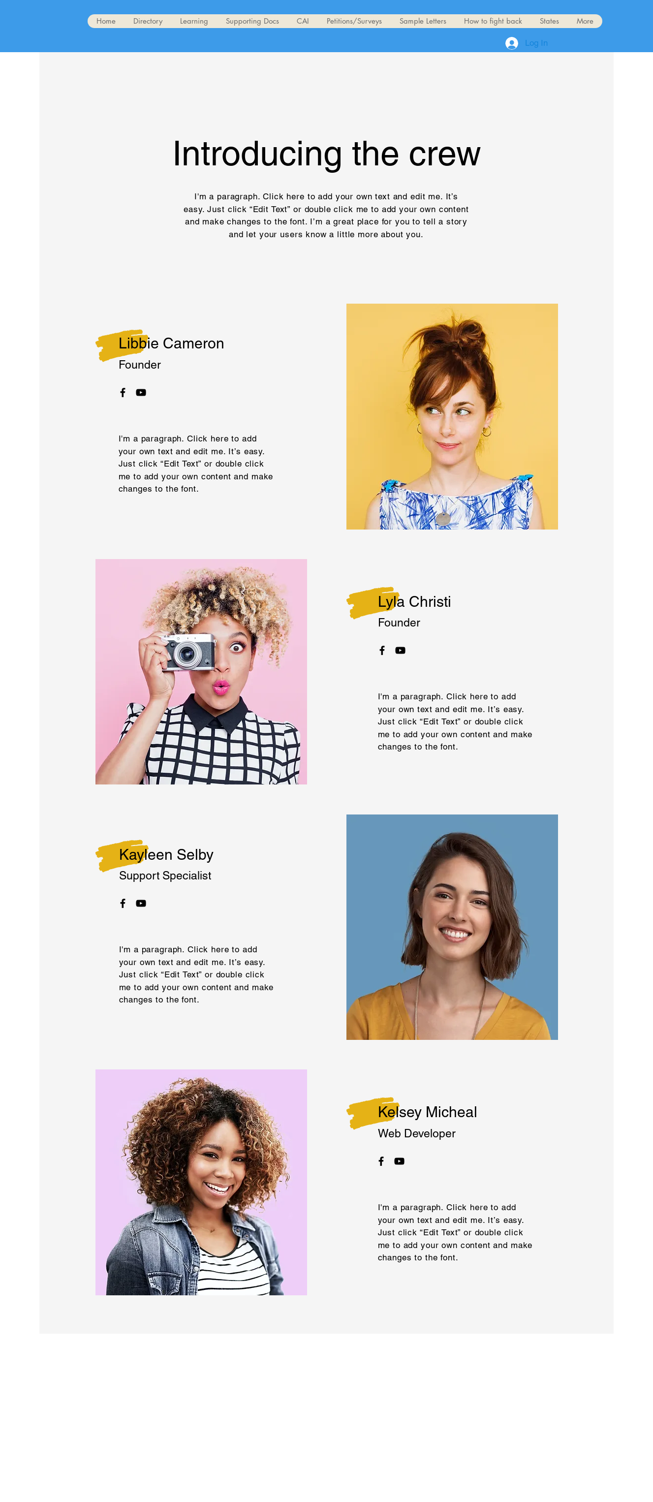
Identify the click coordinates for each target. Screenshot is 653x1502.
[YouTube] (141, 392)
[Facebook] (123, 392)
